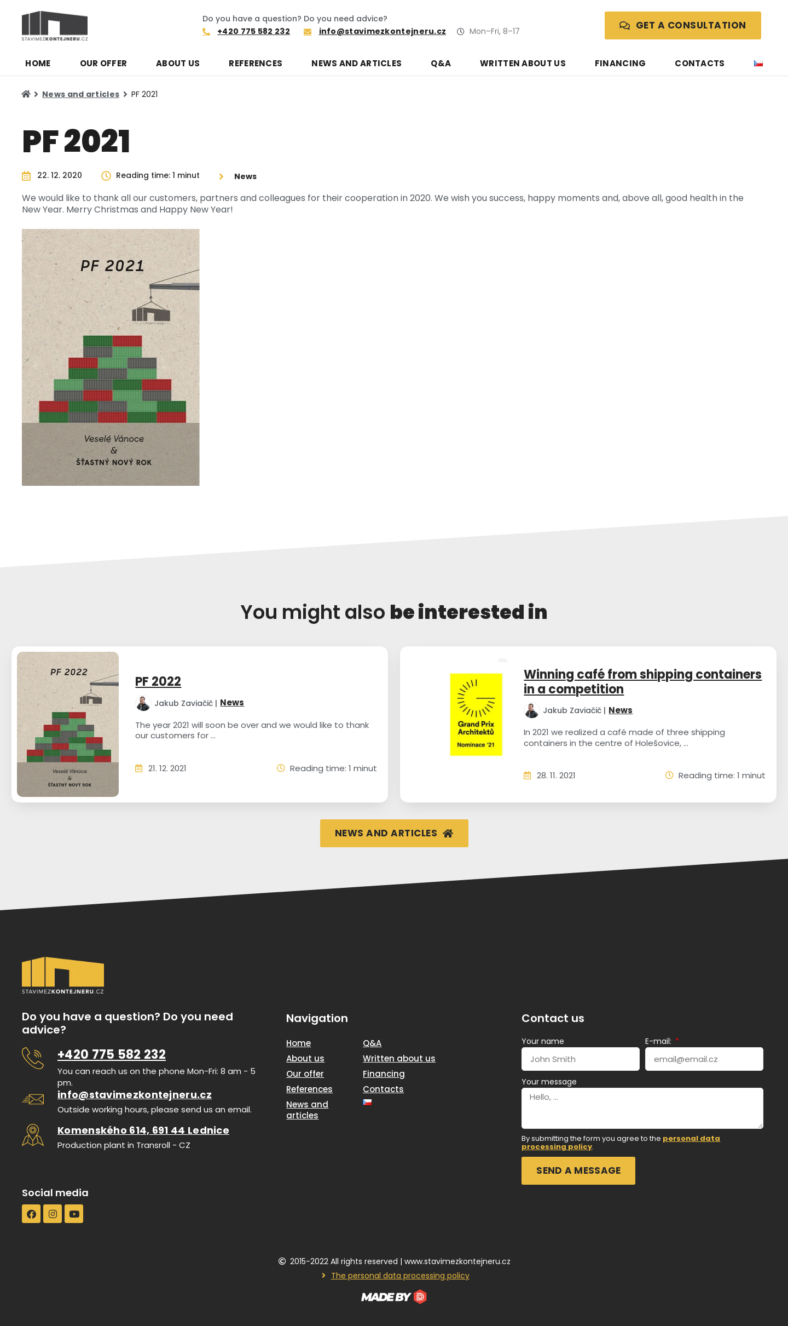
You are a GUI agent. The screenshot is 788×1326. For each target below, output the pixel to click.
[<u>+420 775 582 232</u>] (33, 1058)
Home (37, 63)
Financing (620, 63)
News (232, 702)
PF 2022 (158, 681)
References (255, 63)
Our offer (104, 63)
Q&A (441, 63)
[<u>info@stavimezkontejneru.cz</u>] (33, 1099)
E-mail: (659, 1041)
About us (178, 63)
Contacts (700, 63)
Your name (543, 1041)
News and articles (356, 63)
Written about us (523, 63)
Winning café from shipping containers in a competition (643, 681)
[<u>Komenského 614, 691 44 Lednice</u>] (33, 1135)
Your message (549, 1081)
